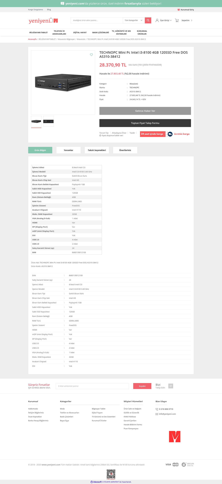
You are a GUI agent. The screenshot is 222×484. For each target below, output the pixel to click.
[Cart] (183, 20)
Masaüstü (134, 83)
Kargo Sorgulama (35, 9)
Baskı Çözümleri (66, 416)
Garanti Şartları (130, 420)
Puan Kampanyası (131, 428)
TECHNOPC (134, 87)
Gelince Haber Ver (145, 111)
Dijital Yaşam (97, 412)
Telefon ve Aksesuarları (69, 412)
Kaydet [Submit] (142, 386)
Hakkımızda (33, 409)
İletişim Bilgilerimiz (36, 412)
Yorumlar (68, 150)
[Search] (97, 20)
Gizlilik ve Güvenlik (131, 412)
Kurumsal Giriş (186, 9)
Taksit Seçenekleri (97, 150)
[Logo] (43, 20)
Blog (49, 9)
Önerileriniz (125, 150)
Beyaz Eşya (64, 420)
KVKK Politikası (130, 416)
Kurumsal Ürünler (99, 420)
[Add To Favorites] (91, 55)
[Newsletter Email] (92, 386)
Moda (62, 409)
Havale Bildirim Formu (133, 424)
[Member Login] (163, 20)
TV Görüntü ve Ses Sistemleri (103, 416)
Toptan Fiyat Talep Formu (145, 123)
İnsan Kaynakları (35, 416)
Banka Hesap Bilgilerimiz (38, 420)
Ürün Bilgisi (40, 150)
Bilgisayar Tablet (98, 409)
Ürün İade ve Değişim (132, 409)
